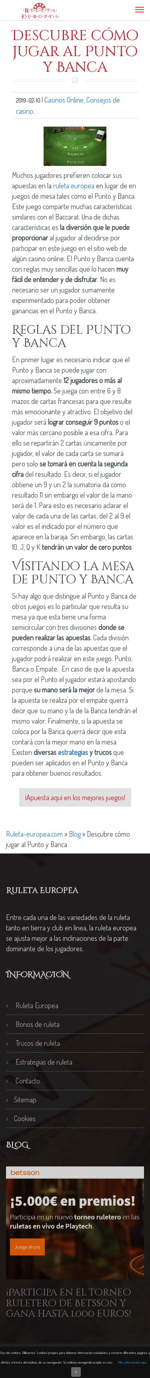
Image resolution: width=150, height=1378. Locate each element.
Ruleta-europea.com (34, 833)
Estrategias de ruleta (39, 1061)
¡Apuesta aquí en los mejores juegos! (75, 797)
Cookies (21, 1118)
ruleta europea (73, 185)
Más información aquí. (132, 1362)
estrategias (73, 752)
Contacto (23, 1080)
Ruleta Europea (32, 1005)
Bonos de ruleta (33, 1024)
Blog (75, 833)
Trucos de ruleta (33, 1043)
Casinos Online (64, 99)
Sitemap (21, 1099)
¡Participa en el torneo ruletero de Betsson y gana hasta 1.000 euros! (68, 1303)
